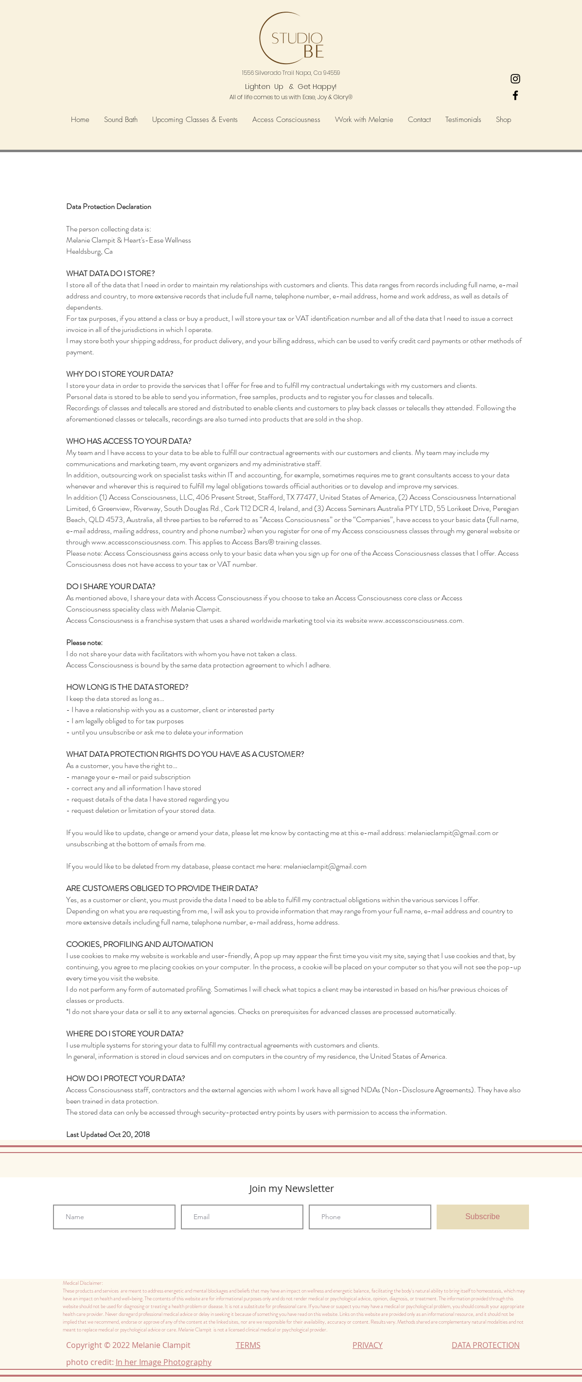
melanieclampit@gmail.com (449, 832)
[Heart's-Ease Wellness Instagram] (515, 78)
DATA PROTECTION (486, 1345)
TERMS (248, 1345)
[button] (286, 120)
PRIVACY (368, 1345)
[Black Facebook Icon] (515, 95)
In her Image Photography (164, 1362)
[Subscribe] (483, 1217)
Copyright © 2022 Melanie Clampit (130, 1345)
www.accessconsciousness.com (138, 541)
